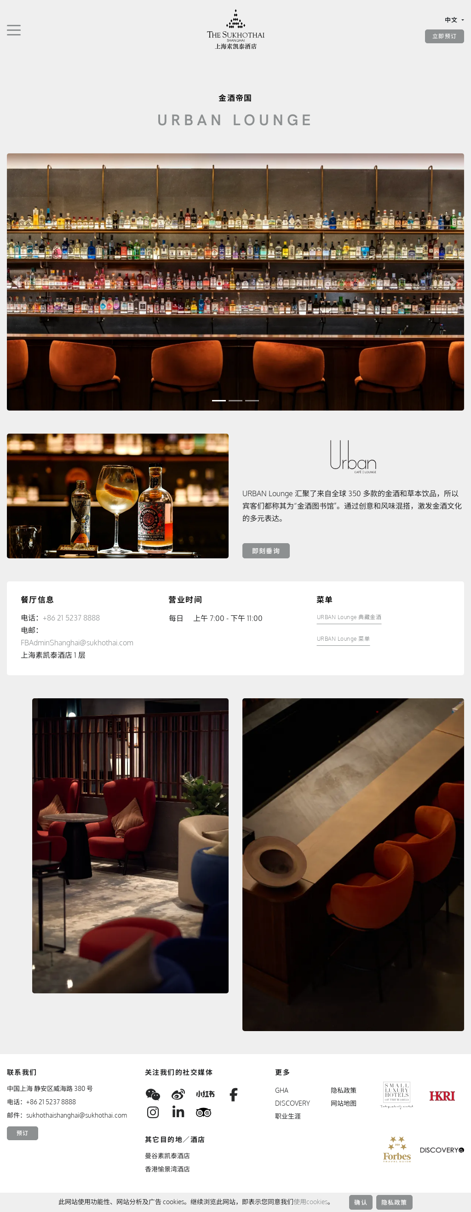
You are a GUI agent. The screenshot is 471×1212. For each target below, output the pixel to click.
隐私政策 (394, 1202)
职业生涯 (288, 1116)
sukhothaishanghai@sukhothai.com (76, 1115)
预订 (23, 1133)
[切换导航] (14, 29)
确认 (360, 1202)
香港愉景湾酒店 (167, 1169)
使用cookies (310, 1202)
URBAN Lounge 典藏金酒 (349, 617)
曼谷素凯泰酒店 (167, 1156)
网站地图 (343, 1103)
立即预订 (444, 36)
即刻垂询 (266, 551)
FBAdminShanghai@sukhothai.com (77, 642)
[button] (17, 282)
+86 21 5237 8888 (71, 617)
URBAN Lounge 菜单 (343, 638)
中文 (452, 19)
